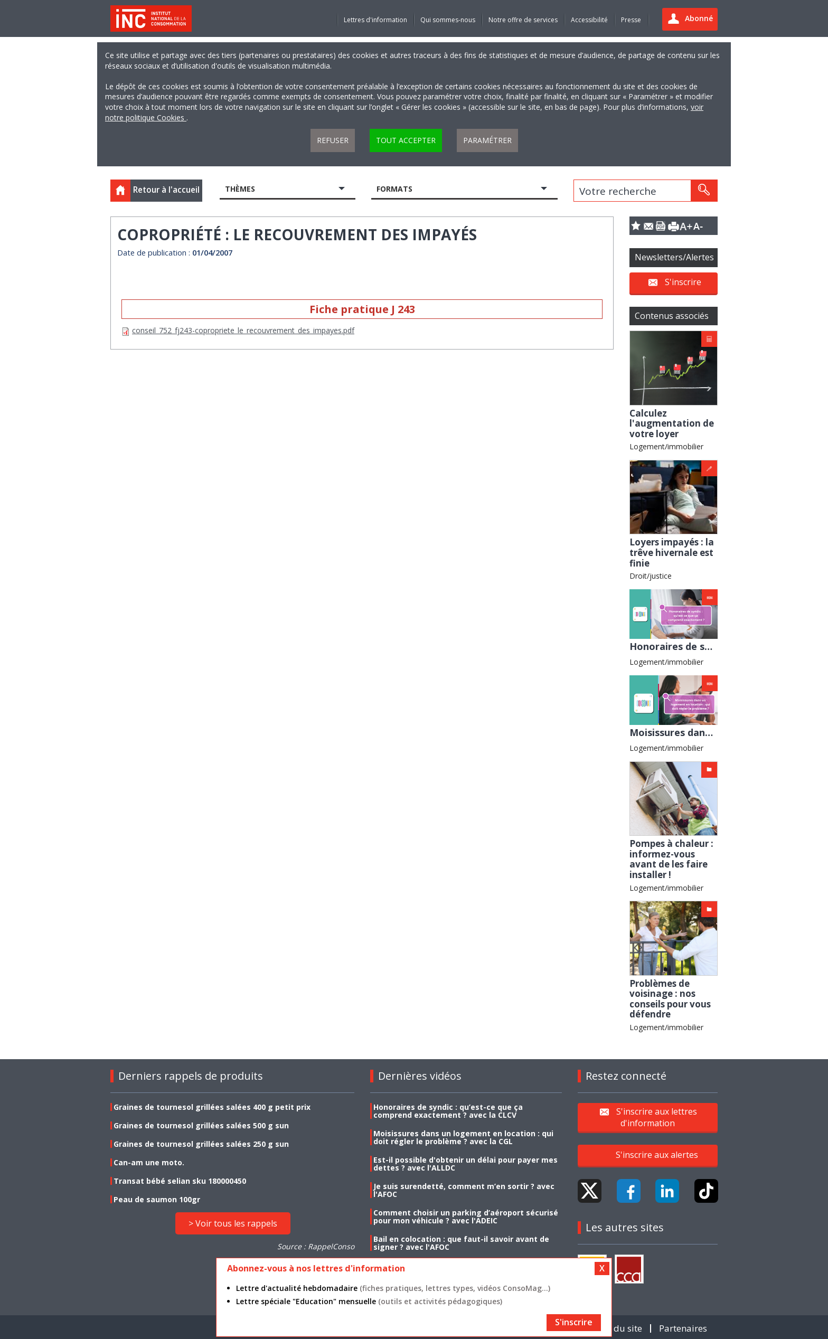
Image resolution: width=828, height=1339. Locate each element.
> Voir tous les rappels (233, 1223)
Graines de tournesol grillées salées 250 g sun (201, 1144)
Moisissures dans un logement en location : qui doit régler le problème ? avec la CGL (463, 1137)
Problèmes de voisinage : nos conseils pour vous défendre (670, 999)
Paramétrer (487, 140)
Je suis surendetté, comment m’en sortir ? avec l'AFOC (463, 1190)
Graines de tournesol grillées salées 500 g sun (201, 1125)
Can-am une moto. (149, 1162)
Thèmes (240, 189)
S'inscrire (683, 282)
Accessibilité (589, 19)
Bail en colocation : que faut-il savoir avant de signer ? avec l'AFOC (461, 1243)
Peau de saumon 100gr (157, 1199)
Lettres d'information (375, 19)
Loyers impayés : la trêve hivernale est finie (671, 552)
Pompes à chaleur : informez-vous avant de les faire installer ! (671, 859)
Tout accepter (406, 140)
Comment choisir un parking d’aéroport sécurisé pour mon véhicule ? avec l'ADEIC (465, 1216)
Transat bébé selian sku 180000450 (180, 1181)
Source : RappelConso (315, 1246)
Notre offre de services (523, 19)
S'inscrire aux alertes (657, 1155)
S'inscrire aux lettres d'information (656, 1116)
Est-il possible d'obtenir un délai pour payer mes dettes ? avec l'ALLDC (465, 1164)
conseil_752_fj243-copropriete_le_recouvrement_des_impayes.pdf (243, 330)
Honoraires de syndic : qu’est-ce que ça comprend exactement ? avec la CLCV (448, 1111)
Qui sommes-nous (447, 19)
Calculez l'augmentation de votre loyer (671, 423)
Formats (394, 189)
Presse (631, 19)
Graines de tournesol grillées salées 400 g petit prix (212, 1107)
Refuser (333, 140)
